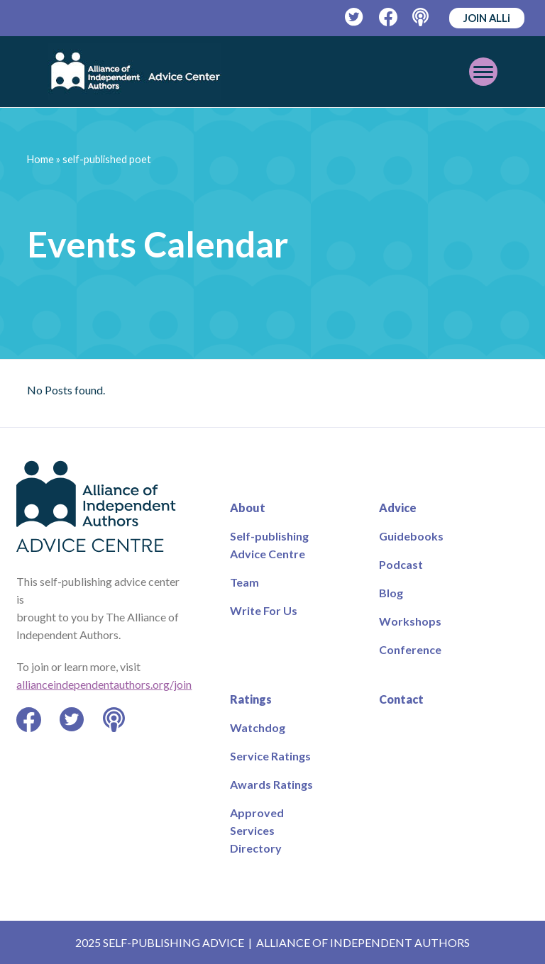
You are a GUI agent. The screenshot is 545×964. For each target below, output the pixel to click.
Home (40, 159)
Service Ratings (270, 756)
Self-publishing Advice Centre (269, 544)
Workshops (410, 621)
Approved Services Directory (257, 830)
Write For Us (263, 610)
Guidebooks (411, 536)
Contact (401, 699)
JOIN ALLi (486, 17)
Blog (391, 592)
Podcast (401, 564)
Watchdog (257, 727)
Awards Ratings (271, 784)
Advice (398, 507)
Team (244, 582)
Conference (410, 649)
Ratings (251, 699)
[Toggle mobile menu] (483, 71)
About (247, 507)
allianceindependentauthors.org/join (104, 684)
